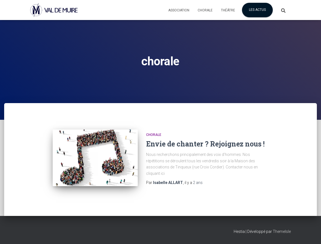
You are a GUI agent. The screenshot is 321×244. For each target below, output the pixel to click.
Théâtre (228, 10)
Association (178, 10)
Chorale (205, 10)
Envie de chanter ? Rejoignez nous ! (205, 143)
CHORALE (153, 135)
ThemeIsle (282, 231)
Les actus (257, 10)
